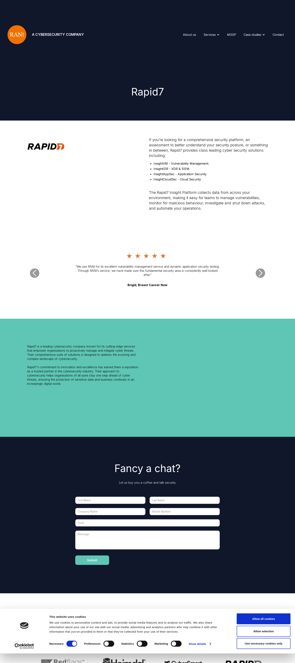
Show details (197, 653)
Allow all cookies (263, 628)
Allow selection (263, 640)
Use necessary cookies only (263, 653)
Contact (278, 35)
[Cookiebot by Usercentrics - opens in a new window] (24, 655)
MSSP (231, 35)
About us (189, 35)
